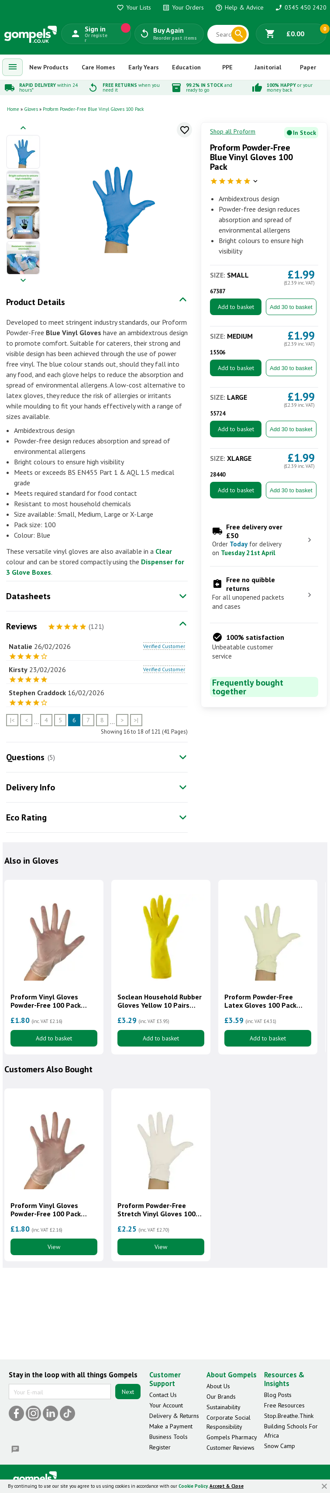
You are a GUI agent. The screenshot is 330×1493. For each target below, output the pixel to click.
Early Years (143, 67)
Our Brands (221, 1396)
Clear (163, 551)
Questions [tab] (25, 757)
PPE (227, 67)
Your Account (166, 1405)
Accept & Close (227, 1486)
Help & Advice (239, 7)
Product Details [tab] (35, 302)
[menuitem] (12, 67)
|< (12, 720)
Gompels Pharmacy (231, 1437)
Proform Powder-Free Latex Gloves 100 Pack (260, 1001)
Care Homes (98, 67)
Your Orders (183, 7)
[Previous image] (23, 128)
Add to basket (236, 307)
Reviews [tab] (21, 626)
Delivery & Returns (174, 1416)
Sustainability (223, 1407)
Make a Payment (170, 1426)
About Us (218, 1386)
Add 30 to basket (291, 307)
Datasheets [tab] (28, 596)
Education (186, 67)
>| (136, 720)
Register (160, 1447)
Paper (308, 67)
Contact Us (163, 1395)
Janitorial (267, 67)
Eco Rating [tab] (26, 817)
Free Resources (284, 1405)
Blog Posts (278, 1395)
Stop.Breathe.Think (288, 1416)
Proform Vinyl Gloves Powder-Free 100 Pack (45, 1001)
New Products (49, 67)
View (54, 1247)
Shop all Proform (232, 131)
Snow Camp (279, 1446)
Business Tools (168, 1437)
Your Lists (134, 7)
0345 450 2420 (301, 7)
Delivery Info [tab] (30, 787)
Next (128, 1392)
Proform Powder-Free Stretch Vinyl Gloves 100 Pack (156, 1209)
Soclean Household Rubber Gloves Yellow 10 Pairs (159, 1001)
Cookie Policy (193, 1486)
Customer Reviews (230, 1448)
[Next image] (23, 281)
